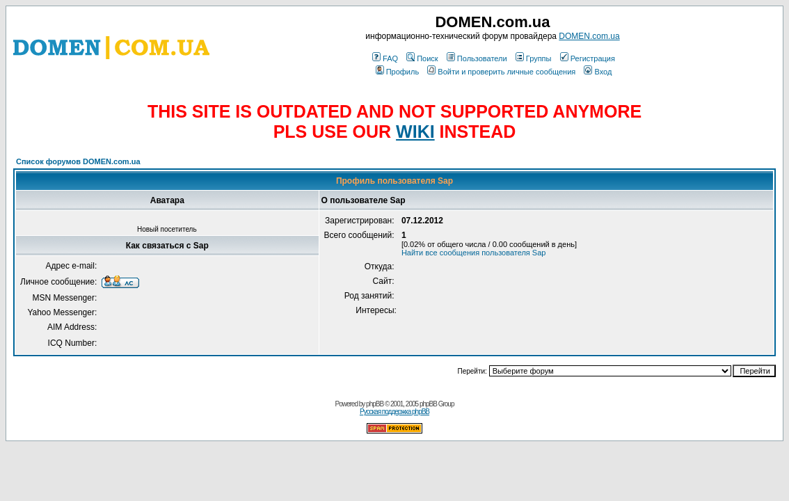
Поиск (422, 58)
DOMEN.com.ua (589, 36)
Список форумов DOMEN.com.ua (78, 161)
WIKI (415, 131)
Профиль (398, 71)
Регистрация (587, 58)
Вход (598, 71)
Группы (534, 58)
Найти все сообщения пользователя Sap (473, 252)
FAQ (385, 58)
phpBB (374, 404)
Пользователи (477, 58)
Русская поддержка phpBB (394, 411)
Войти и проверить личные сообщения (501, 71)
